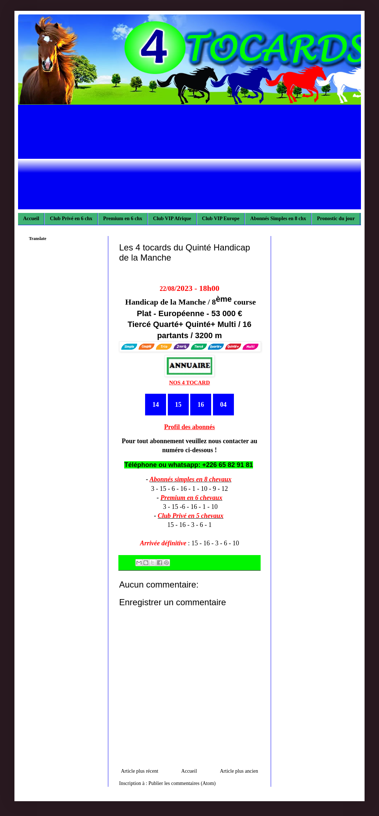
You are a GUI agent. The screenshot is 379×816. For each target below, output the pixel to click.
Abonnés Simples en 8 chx (278, 218)
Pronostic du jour (336, 218)
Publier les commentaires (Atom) (181, 783)
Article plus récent (139, 771)
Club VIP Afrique (172, 218)
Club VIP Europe (221, 218)
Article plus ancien (239, 771)
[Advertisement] (189, 158)
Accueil (31, 218)
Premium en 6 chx (122, 218)
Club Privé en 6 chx (71, 218)
